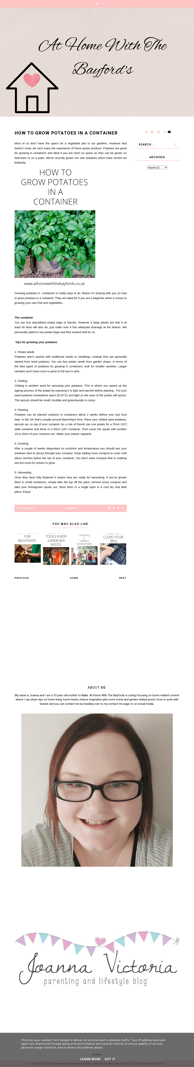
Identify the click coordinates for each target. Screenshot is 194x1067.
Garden (70, 508)
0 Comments (25, 508)
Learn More (90, 1059)
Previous (22, 578)
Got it (110, 1059)
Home (74, 578)
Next (123, 578)
